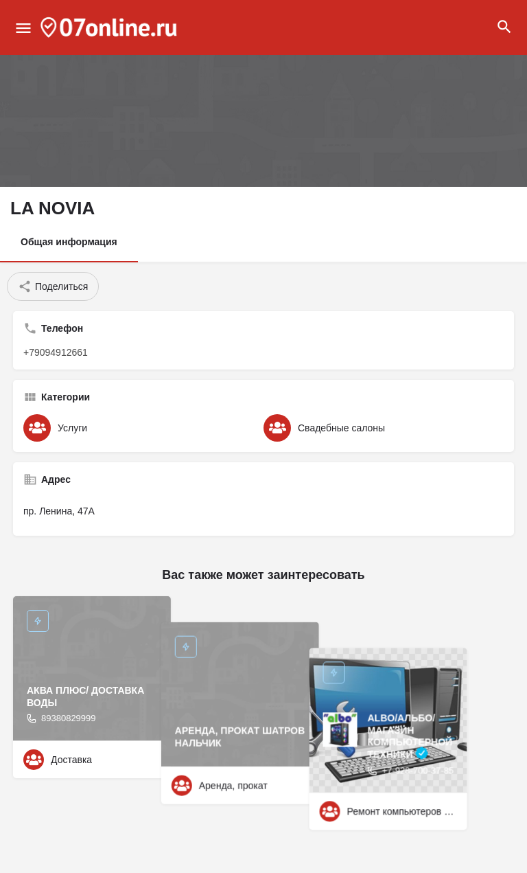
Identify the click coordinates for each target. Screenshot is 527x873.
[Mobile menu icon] (23, 27)
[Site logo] (110, 27)
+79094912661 (55, 352)
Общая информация (69, 241)
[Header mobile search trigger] (504, 27)
